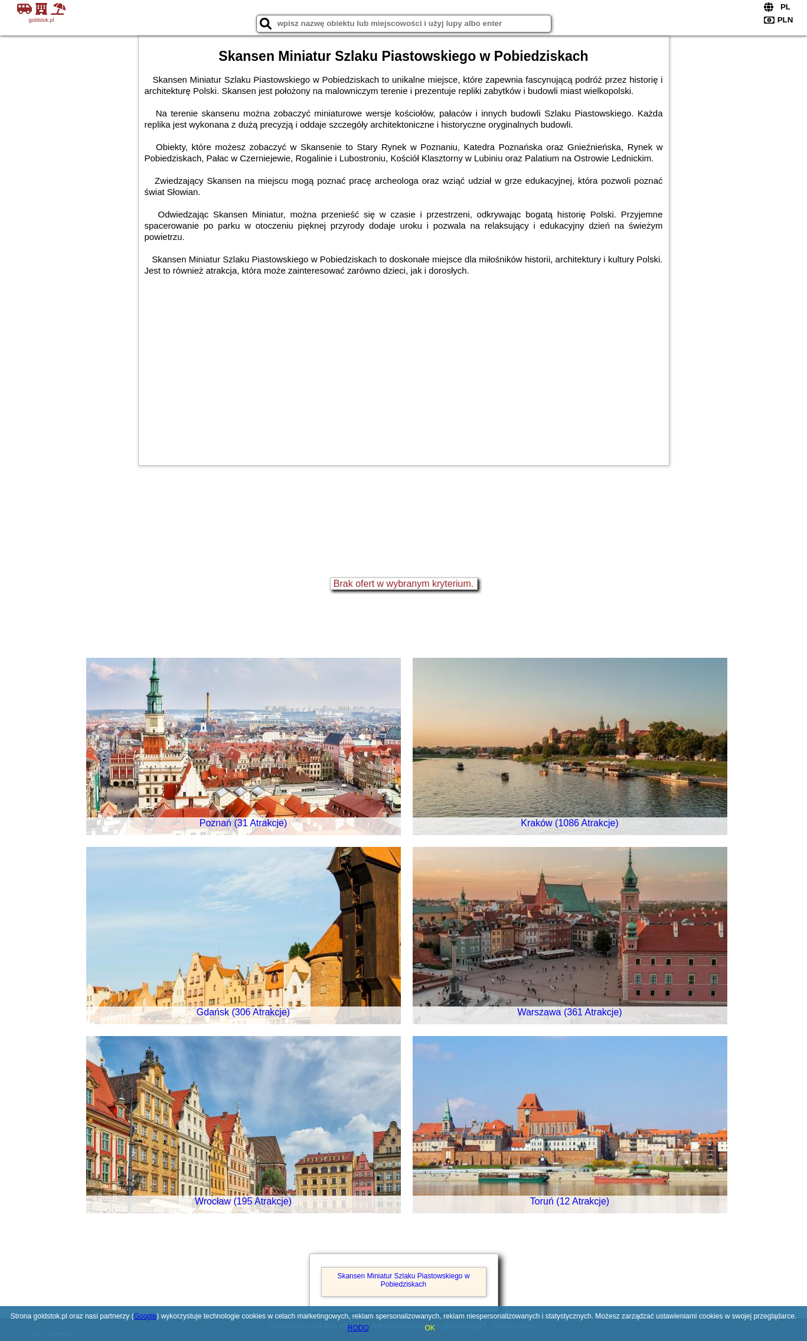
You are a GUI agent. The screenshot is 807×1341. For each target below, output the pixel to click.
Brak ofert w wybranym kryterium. (403, 584)
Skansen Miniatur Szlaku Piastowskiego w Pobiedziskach (403, 1280)
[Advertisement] (404, 364)
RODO (358, 1328)
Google (145, 1316)
